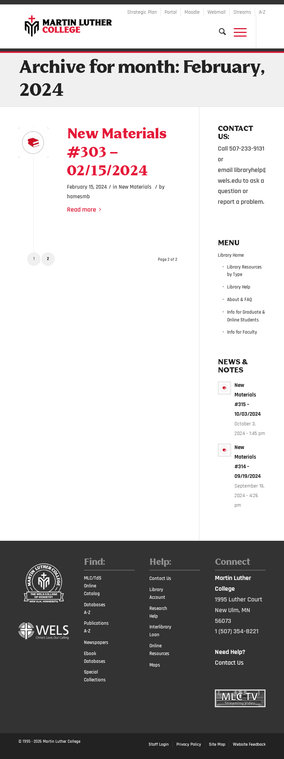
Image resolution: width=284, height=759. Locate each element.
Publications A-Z (96, 627)
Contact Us (160, 578)
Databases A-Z (94, 608)
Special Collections (95, 676)
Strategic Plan (142, 12)
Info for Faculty (242, 332)
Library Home (231, 255)
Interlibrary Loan (160, 631)
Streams (242, 12)
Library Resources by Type (244, 271)
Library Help (238, 287)
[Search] (219, 31)
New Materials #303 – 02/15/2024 (116, 153)
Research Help (158, 612)
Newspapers (96, 642)
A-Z (262, 12)
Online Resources (159, 650)
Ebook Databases (94, 657)
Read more (85, 209)
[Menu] (236, 31)
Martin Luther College (61, 741)
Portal (171, 12)
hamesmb (78, 196)
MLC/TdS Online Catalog (92, 586)
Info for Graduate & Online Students (246, 316)
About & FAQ (239, 300)
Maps (154, 665)
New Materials (135, 186)
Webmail (216, 12)
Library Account (157, 593)
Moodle (192, 12)
